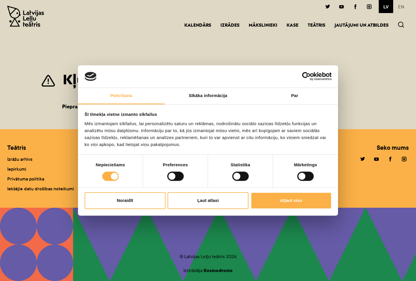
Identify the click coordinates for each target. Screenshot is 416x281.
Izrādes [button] (229, 25)
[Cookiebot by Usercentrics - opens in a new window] (306, 76)
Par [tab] (294, 95)
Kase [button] (292, 25)
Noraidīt (125, 200)
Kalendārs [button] (197, 25)
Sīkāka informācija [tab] (208, 95)
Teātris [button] (316, 25)
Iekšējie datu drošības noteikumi (40, 188)
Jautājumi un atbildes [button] (362, 25)
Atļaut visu (291, 200)
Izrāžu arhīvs (19, 159)
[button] (401, 25)
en (401, 7)
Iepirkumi (16, 169)
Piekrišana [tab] (121, 95)
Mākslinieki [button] (263, 25)
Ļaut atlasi (208, 200)
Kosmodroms (218, 270)
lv (386, 7)
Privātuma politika (25, 179)
